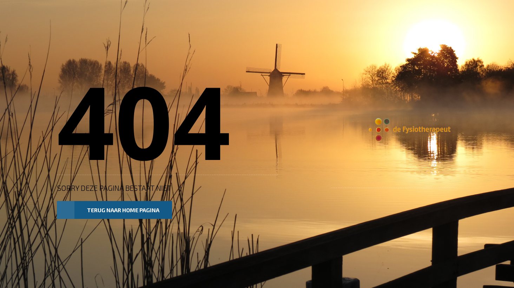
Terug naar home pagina (108, 210)
